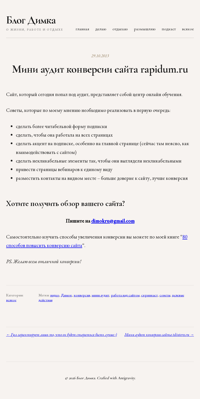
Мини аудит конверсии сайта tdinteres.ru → (159, 334)
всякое (188, 29)
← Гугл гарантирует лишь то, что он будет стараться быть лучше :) (61, 334)
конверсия (82, 295)
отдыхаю (120, 29)
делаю (100, 29)
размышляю (145, 29)
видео (54, 295)
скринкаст (149, 295)
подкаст (169, 29)
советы (165, 295)
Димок (66, 295)
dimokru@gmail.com (113, 220)
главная (82, 29)
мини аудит (100, 295)
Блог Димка (31, 20)
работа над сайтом (125, 295)
